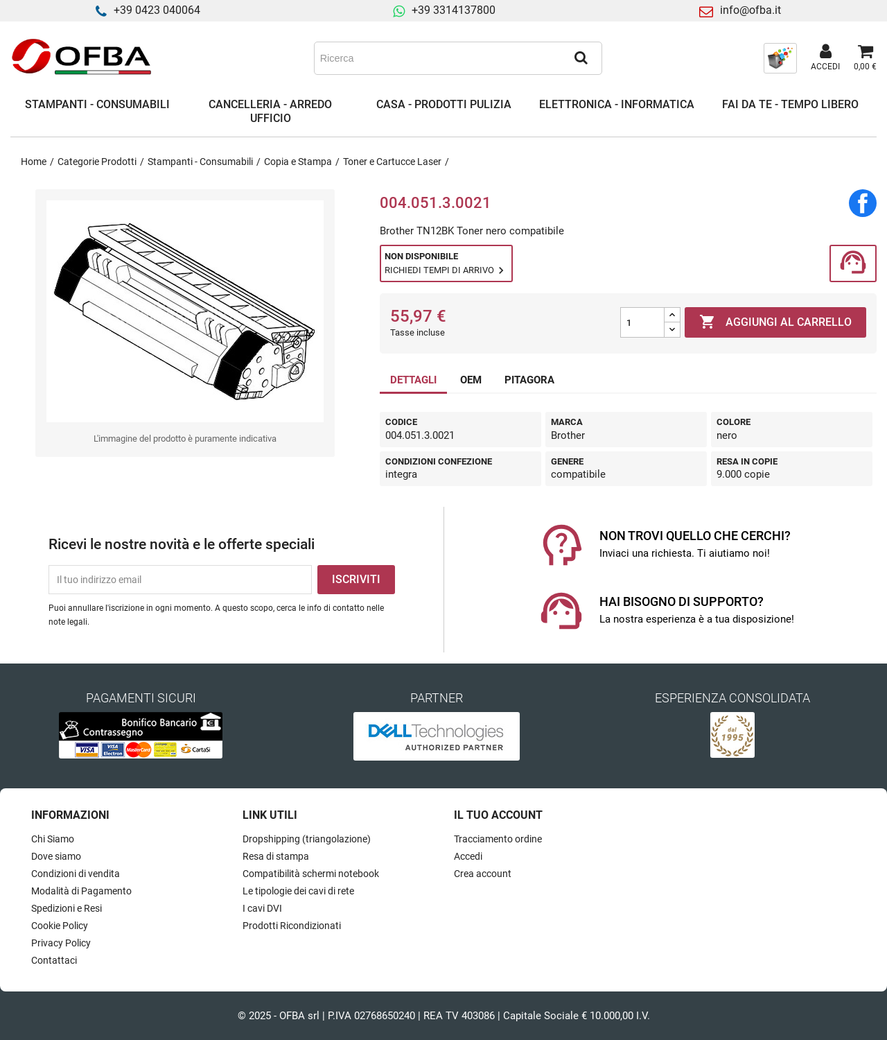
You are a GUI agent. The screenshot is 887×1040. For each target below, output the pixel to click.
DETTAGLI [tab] (413, 380)
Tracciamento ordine (498, 838)
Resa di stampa (276, 856)
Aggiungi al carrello (775, 322)
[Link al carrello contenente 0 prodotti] (865, 58)
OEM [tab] (471, 380)
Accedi (468, 856)
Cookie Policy (59, 925)
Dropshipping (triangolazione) (307, 838)
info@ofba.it (750, 10)
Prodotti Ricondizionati (292, 925)
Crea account (482, 873)
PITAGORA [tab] (529, 380)
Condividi (863, 203)
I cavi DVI (262, 908)
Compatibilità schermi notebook (311, 873)
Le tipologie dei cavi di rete (298, 890)
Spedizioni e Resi (66, 908)
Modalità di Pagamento (81, 890)
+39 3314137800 (453, 10)
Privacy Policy (61, 942)
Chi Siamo (52, 838)
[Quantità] (642, 322)
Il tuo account (498, 815)
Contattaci (54, 960)
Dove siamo (56, 856)
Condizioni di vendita (75, 873)
